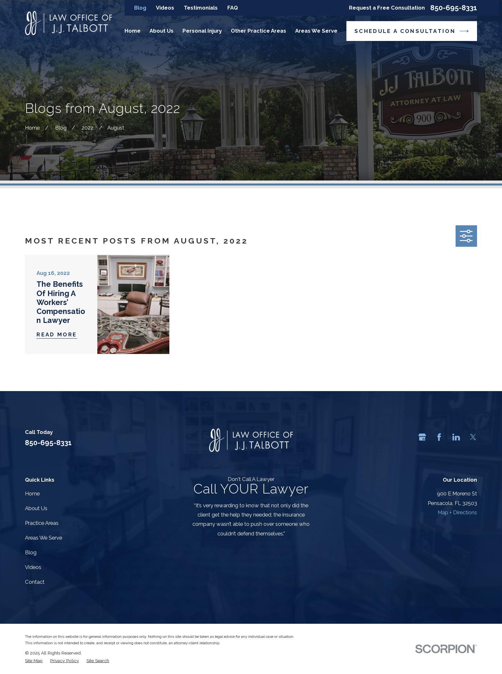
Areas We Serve (43, 537)
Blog (140, 7)
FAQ (232, 7)
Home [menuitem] (133, 31)
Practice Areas (42, 523)
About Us (36, 508)
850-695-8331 (453, 7)
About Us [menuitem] (162, 31)
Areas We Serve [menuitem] (316, 31)
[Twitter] (473, 437)
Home (32, 493)
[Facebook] (439, 437)
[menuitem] (34, 660)
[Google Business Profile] (422, 437)
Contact (35, 582)
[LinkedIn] (456, 437)
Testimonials (201, 7)
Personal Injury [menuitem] (202, 31)
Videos (165, 7)
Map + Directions (457, 512)
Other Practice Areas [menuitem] (258, 31)
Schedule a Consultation (411, 31)
